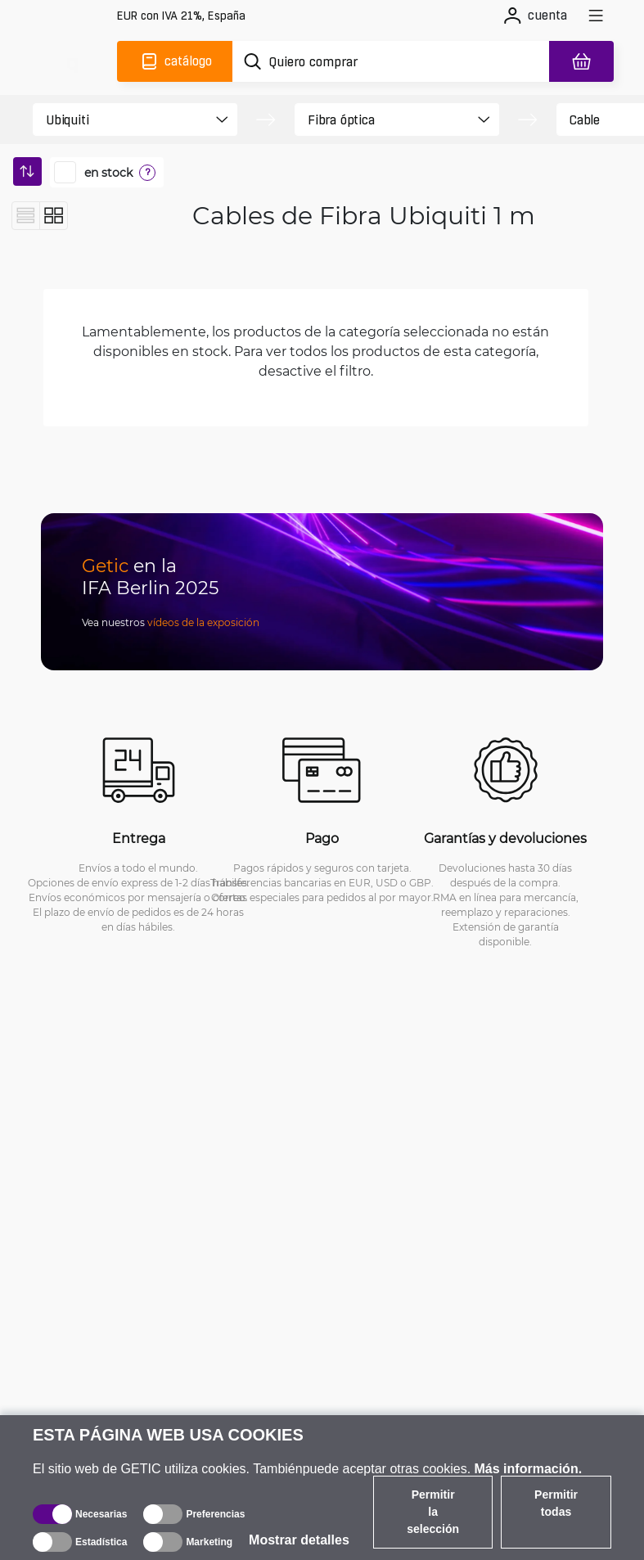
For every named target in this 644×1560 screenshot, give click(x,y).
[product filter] (121, 119)
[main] (71, 61)
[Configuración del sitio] (181, 15)
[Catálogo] (174, 61)
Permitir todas (556, 1503)
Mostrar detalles (299, 1540)
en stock (108, 172)
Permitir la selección (433, 1511)
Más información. (529, 1469)
